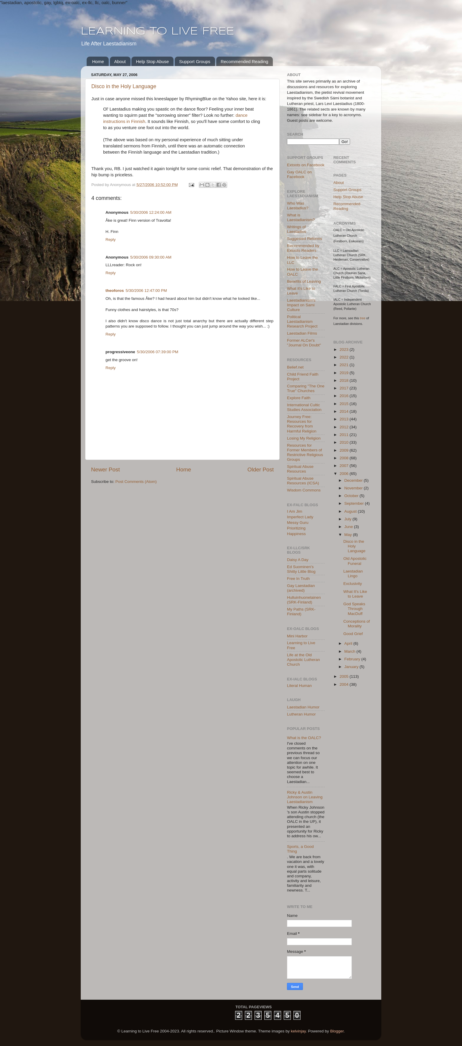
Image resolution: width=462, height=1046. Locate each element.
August (351, 511)
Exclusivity (352, 583)
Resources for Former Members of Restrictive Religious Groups (305, 452)
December (354, 480)
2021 (344, 365)
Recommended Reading (244, 61)
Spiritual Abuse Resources (300, 468)
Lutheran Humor (301, 714)
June (349, 526)
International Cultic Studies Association (304, 407)
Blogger (337, 1031)
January (352, 667)
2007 (344, 465)
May (348, 534)
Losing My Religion (304, 438)
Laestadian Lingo (353, 573)
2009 (344, 450)
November (354, 488)
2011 (344, 434)
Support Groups (194, 61)
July (348, 519)
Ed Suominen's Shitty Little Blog (301, 569)
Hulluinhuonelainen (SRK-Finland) (304, 599)
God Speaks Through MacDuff (354, 609)
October (352, 496)
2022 (344, 357)
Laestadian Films (302, 333)
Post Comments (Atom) (136, 481)
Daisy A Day (297, 559)
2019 (344, 373)
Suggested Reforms (304, 238)
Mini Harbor (297, 636)
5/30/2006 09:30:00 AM (150, 257)
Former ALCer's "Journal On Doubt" (304, 342)
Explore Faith (299, 398)
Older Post (261, 469)
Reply (110, 239)
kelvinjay (298, 1031)
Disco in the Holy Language (123, 86)
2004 (344, 684)
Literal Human (299, 685)
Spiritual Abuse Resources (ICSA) (303, 480)
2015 (344, 404)
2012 (344, 427)
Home (98, 61)
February (353, 659)
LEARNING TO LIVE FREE (157, 32)
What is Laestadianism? (301, 217)
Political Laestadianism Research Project (302, 321)
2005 (344, 676)
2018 (344, 380)
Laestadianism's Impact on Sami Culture (301, 305)
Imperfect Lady (300, 517)
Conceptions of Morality (356, 623)
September (354, 503)
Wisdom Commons (304, 490)
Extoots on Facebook (305, 165)
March (350, 651)
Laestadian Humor (303, 707)
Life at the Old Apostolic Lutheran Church (303, 660)
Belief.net (295, 367)
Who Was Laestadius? (297, 205)
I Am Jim (294, 511)
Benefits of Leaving (304, 281)
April (349, 643)
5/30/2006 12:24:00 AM (150, 212)
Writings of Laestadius (296, 229)
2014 (344, 411)
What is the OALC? (304, 738)
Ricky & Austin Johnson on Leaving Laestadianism (305, 797)
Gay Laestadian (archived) (301, 588)
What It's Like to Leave (355, 593)
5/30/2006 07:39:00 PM (157, 352)
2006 (344, 473)
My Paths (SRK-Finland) (301, 611)
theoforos (114, 290)
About (120, 61)
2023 (344, 349)
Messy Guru (297, 522)
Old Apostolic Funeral (355, 560)
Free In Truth (298, 578)
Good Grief (353, 633)
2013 (344, 419)
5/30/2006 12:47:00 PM (146, 290)
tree (363, 318)
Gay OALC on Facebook (299, 174)
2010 (344, 442)
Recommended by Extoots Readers (303, 248)
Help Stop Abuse (152, 61)
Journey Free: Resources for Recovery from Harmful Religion (301, 424)
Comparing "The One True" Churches (305, 388)
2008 (344, 458)
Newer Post (105, 469)
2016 (344, 396)
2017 (344, 388)
